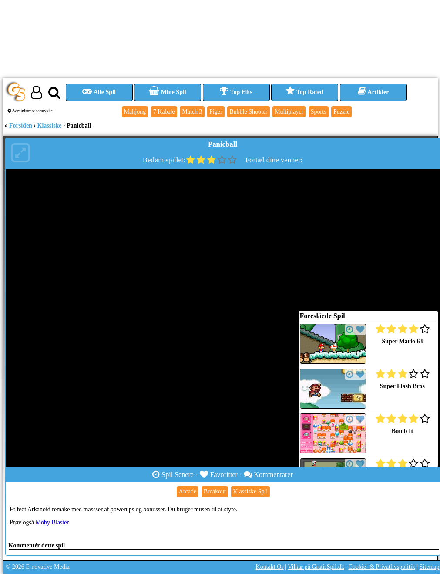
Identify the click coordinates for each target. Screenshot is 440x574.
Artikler (373, 92)
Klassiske (49, 125)
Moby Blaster (52, 522)
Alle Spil (99, 92)
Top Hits (236, 92)
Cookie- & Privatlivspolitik (382, 567)
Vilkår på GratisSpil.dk (316, 567)
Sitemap (430, 567)
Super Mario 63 (402, 341)
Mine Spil (167, 92)
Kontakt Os (270, 567)
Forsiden (20, 125)
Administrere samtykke (30, 110)
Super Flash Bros (402, 386)
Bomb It (402, 431)
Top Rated (304, 92)
